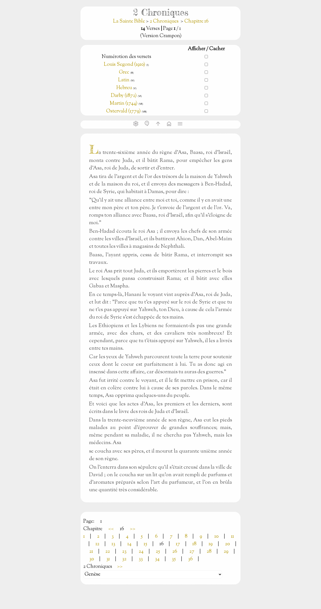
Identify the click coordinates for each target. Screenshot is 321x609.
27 (191, 551)
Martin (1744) (123, 103)
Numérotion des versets (126, 56)
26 (174, 551)
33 (141, 559)
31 (108, 559)
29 (226, 551)
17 (178, 544)
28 (209, 551)
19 (211, 544)
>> (132, 529)
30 (91, 559)
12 (97, 544)
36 (190, 559)
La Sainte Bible (129, 21)
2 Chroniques (164, 21)
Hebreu (124, 88)
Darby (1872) (124, 95)
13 (113, 544)
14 (129, 544)
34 (157, 559)
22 (107, 551)
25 (158, 551)
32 (124, 559)
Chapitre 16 (196, 21)
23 (124, 551)
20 (227, 544)
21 (91, 551)
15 (145, 544)
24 (141, 551)
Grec (124, 72)
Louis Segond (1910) (124, 64)
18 (194, 544)
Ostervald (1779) (123, 111)
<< (111, 529)
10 (216, 536)
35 (174, 559)
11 (232, 536)
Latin (123, 80)
